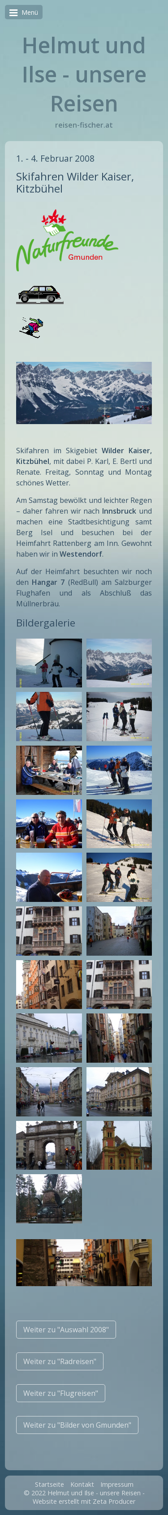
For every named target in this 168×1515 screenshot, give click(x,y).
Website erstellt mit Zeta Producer (84, 1501)
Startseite (49, 1484)
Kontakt (82, 1484)
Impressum (117, 1484)
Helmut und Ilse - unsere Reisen (84, 74)
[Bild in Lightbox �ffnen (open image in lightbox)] (49, 663)
